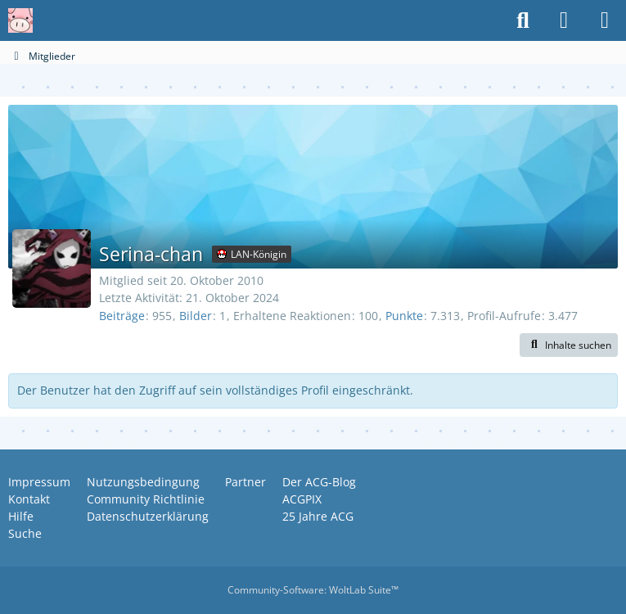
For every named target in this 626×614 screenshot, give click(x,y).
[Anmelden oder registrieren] (563, 20)
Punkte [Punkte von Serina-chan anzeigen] (404, 315)
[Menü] (604, 20)
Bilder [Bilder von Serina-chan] (195, 315)
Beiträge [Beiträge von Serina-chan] (122, 315)
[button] (569, 345)
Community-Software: (313, 590)
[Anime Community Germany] (20, 20)
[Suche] (523, 20)
